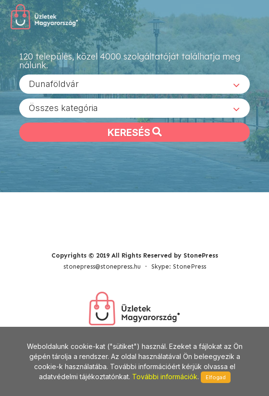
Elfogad (216, 377)
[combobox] (134, 84)
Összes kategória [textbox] (63, 108)
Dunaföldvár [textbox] (54, 84)
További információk (164, 376)
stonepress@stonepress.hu (102, 266)
